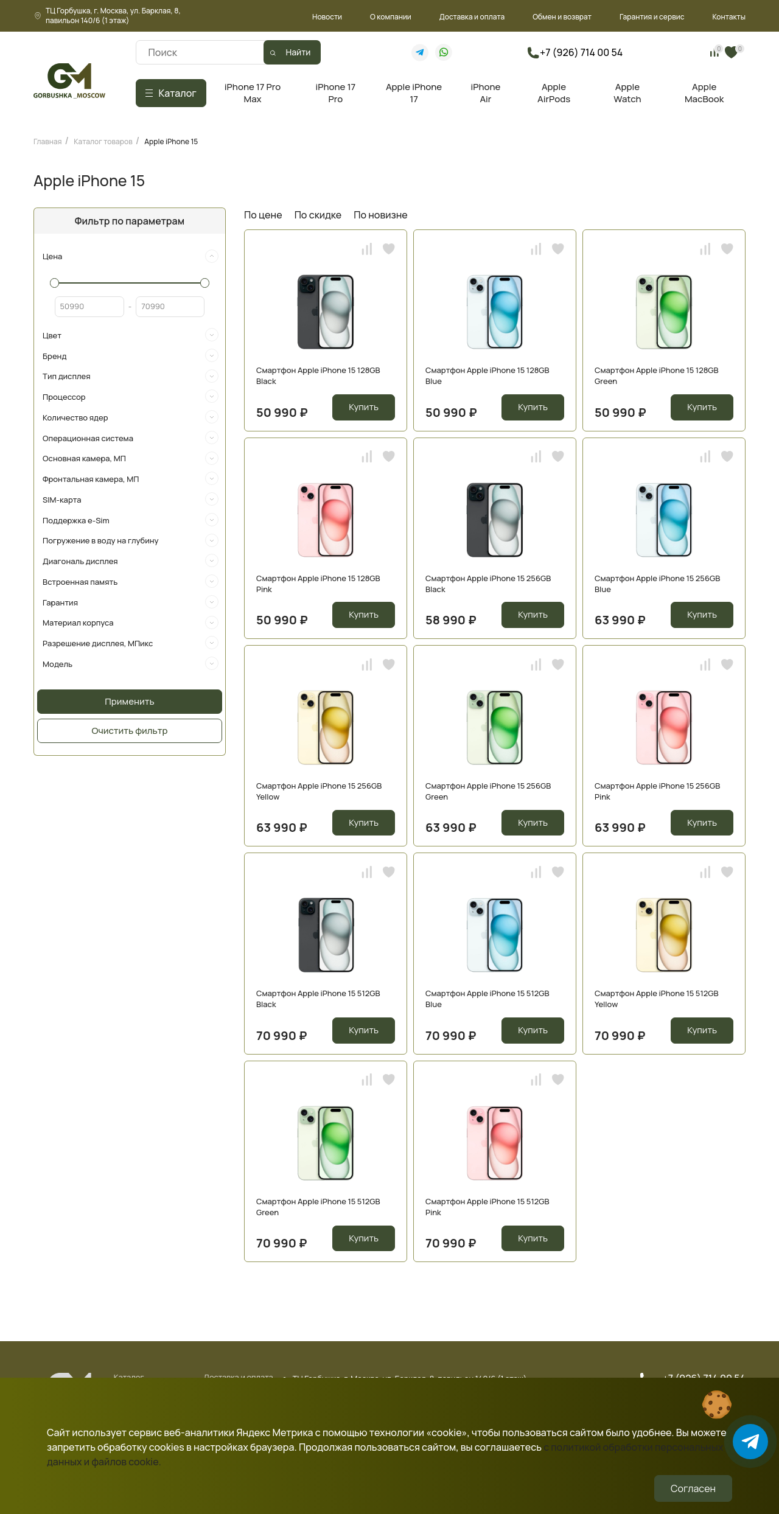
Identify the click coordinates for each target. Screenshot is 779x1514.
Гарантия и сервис (652, 17)
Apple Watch (627, 92)
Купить (364, 406)
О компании (390, 17)
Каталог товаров (103, 141)
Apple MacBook (704, 92)
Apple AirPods (553, 92)
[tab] (129, 257)
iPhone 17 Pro (336, 92)
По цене (263, 215)
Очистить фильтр (129, 730)
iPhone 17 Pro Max (253, 92)
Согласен (693, 1488)
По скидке (318, 215)
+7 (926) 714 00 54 (581, 52)
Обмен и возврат (562, 17)
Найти (297, 52)
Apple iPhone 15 (171, 141)
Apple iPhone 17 (414, 92)
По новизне (381, 215)
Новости (327, 17)
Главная (47, 141)
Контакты (729, 17)
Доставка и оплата (472, 17)
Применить (129, 701)
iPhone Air (485, 92)
